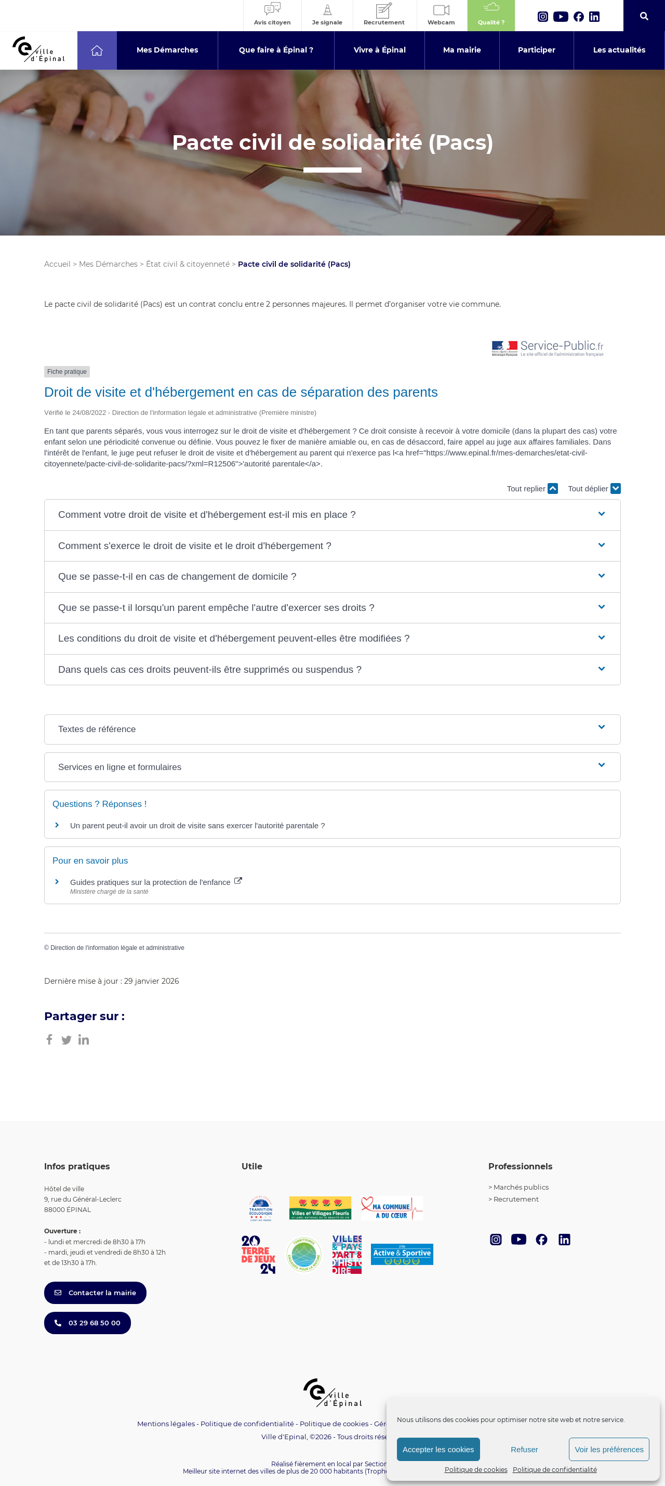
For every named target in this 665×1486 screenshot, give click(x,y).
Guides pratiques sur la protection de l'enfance (156, 882)
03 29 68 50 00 (88, 1323)
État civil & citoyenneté (188, 264)
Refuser (524, 1449)
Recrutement (516, 1199)
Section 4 (379, 1464)
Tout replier (532, 488)
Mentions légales (166, 1423)
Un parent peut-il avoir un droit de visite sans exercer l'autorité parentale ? (197, 825)
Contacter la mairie (95, 1292)
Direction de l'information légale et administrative (117, 947)
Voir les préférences (609, 1449)
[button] (332, 515)
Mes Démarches (108, 264)
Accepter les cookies (438, 1449)
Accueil (57, 264)
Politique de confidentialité (555, 1470)
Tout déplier (594, 488)
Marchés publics (521, 1187)
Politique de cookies (476, 1470)
